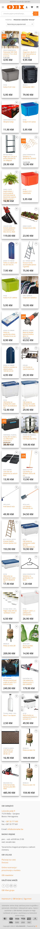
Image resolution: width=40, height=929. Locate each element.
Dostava (5, 862)
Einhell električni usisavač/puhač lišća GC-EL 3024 (9, 230)
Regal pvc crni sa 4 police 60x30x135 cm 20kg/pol (10, 158)
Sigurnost (27, 898)
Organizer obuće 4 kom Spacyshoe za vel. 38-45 (29, 54)
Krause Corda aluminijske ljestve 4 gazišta (29, 264)
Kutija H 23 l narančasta (27, 192)
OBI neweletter (7, 875)
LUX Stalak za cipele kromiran (28, 368)
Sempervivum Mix (29, 228)
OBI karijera (17, 898)
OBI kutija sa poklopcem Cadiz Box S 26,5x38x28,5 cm (10, 405)
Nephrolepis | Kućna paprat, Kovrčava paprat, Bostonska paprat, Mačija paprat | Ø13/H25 (9, 196)
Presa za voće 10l (29, 785)
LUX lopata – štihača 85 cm (28, 507)
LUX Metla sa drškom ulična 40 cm (29, 473)
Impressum (6, 898)
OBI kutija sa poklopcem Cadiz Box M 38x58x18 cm (9, 579)
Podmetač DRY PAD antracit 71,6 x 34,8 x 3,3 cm (10, 54)
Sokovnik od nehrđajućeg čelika (29, 438)
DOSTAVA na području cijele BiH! (20, 2)
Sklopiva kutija (8, 122)
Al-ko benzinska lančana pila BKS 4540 (9, 787)
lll (36, 926)
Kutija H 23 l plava (29, 122)
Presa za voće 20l (9, 646)
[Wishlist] (32, 7)
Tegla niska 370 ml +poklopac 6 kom (10, 612)
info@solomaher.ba (15, 829)
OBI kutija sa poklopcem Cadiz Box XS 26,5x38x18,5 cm (29, 544)
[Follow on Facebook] (3, 886)
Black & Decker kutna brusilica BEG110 (28, 334)
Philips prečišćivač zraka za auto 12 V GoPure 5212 (9, 682)
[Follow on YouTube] (15, 886)
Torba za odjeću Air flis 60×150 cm (10, 264)
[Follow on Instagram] (7, 886)
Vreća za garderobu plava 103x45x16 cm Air (9, 334)
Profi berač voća (9, 506)
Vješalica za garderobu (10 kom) (28, 578)
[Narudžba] (20, 24)
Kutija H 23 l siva (9, 87)
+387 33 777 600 (11, 821)
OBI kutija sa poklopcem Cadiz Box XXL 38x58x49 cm (29, 405)
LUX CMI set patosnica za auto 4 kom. (10, 473)
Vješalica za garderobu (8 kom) (29, 157)
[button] (3, 7)
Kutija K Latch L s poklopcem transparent (29, 613)
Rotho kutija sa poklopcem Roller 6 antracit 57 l (29, 717)
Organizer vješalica (29, 298)
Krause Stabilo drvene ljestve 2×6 (9, 542)
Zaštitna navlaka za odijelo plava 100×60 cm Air (10, 369)
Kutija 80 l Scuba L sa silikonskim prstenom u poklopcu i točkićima (9, 440)
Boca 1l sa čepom (9, 715)
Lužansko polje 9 (8, 811)
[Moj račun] (27, 7)
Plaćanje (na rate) (9, 860)
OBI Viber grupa (8, 890)
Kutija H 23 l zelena (10, 298)
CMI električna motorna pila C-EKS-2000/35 (28, 682)
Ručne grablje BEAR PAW (28, 646)
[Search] (35, 13)
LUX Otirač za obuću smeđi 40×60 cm (8, 752)
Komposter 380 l (28, 87)
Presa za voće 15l (29, 750)
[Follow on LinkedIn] (11, 886)
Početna (8, 20)
